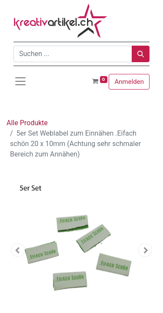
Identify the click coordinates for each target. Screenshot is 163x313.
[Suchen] (141, 54)
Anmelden (129, 82)
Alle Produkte (27, 123)
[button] (18, 250)
